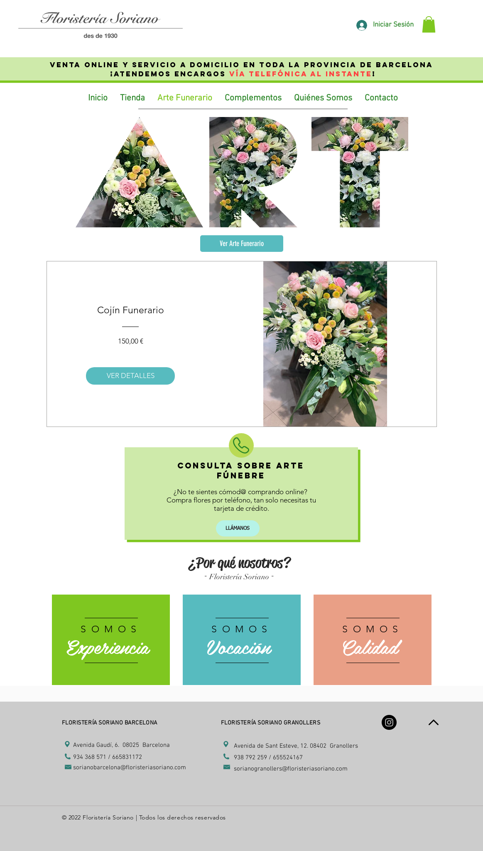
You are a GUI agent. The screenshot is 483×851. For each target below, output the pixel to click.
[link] (429, 24)
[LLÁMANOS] (238, 528)
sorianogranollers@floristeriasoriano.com (291, 769)
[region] (111, 640)
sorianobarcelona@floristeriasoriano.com (129, 767)
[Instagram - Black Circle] (389, 722)
